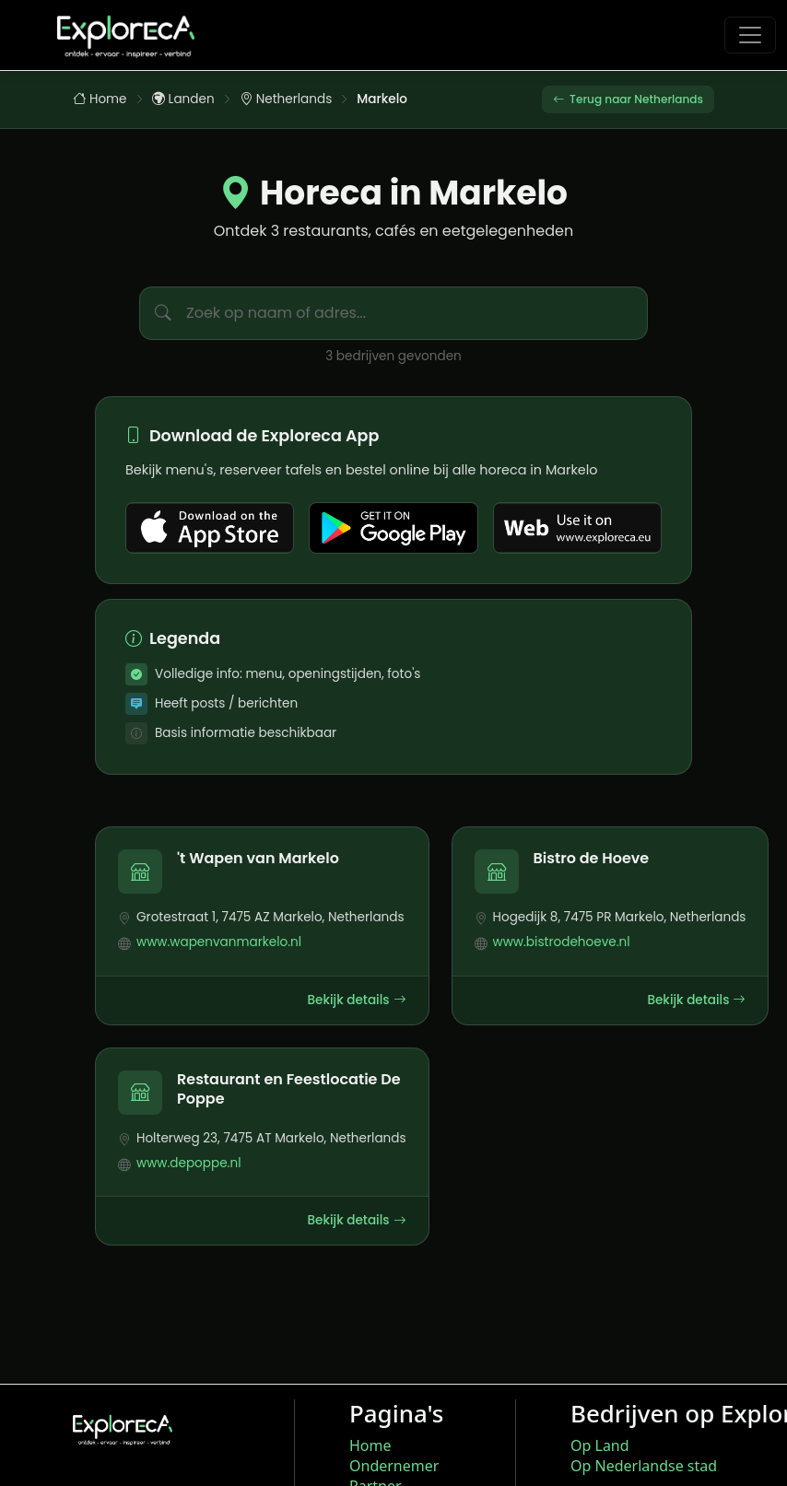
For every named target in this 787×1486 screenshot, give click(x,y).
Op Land (599, 1445)
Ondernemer (394, 1466)
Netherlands (286, 100)
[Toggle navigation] (750, 35)
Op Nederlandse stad (643, 1466)
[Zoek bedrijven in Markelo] (416, 316)
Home (100, 100)
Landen (183, 100)
